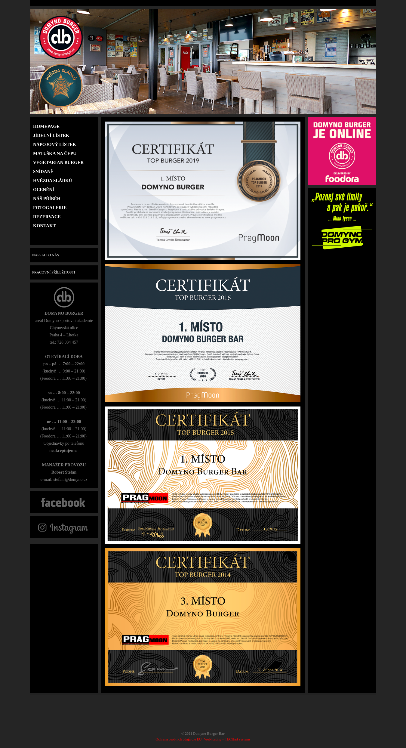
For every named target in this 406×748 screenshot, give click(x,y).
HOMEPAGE (46, 126)
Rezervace (47, 216)
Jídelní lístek (51, 135)
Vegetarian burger (58, 162)
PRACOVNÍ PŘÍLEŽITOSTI (52, 272)
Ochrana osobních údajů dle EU (178, 739)
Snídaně (43, 171)
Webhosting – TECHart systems (227, 739)
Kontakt (44, 225)
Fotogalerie (49, 207)
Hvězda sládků (52, 180)
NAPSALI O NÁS (44, 255)
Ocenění (43, 189)
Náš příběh (46, 198)
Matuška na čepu (54, 153)
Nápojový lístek (54, 144)
